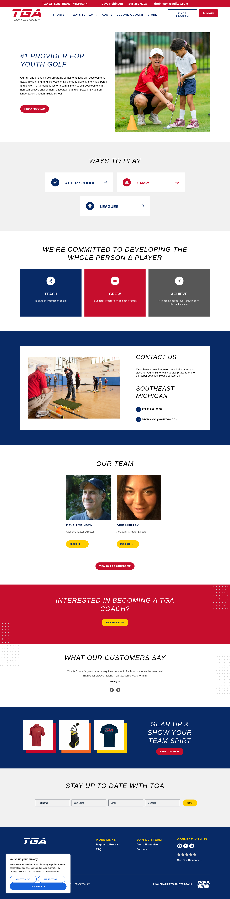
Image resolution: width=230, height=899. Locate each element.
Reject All (51, 879)
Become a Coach (130, 14)
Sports (60, 15)
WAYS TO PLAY (85, 15)
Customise (23, 879)
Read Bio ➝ (76, 544)
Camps (107, 14)
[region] (38, 873)
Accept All (38, 886)
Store (152, 14)
